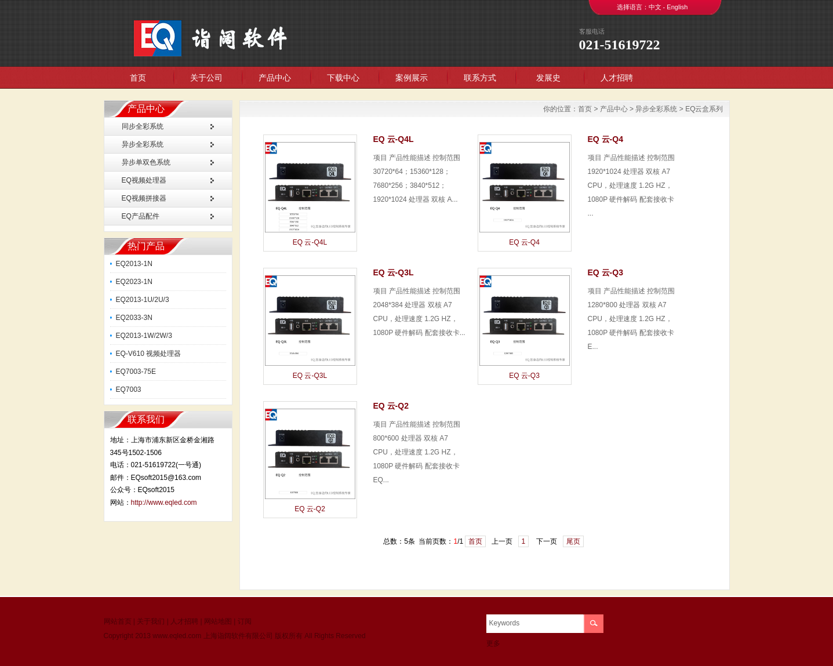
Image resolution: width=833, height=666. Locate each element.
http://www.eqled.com (164, 502)
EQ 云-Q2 (309, 509)
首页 (138, 77)
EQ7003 (128, 389)
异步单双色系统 (146, 162)
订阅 (245, 621)
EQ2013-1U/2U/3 (142, 300)
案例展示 (411, 77)
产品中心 (275, 77)
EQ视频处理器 (144, 180)
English (677, 6)
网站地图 (218, 621)
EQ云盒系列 (704, 109)
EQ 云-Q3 (524, 376)
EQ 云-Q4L (310, 242)
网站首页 (118, 621)
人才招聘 (617, 77)
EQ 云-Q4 (524, 242)
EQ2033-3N (134, 318)
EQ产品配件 (140, 216)
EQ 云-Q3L (310, 376)
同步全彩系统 (142, 126)
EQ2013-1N (134, 264)
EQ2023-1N (134, 282)
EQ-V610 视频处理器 (148, 354)
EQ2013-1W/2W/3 (144, 336)
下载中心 (343, 77)
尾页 (573, 541)
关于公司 (206, 77)
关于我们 (151, 621)
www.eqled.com (176, 636)
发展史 (548, 77)
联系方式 (480, 77)
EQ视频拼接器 (144, 198)
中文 (655, 6)
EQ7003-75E (136, 371)
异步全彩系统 (142, 144)
